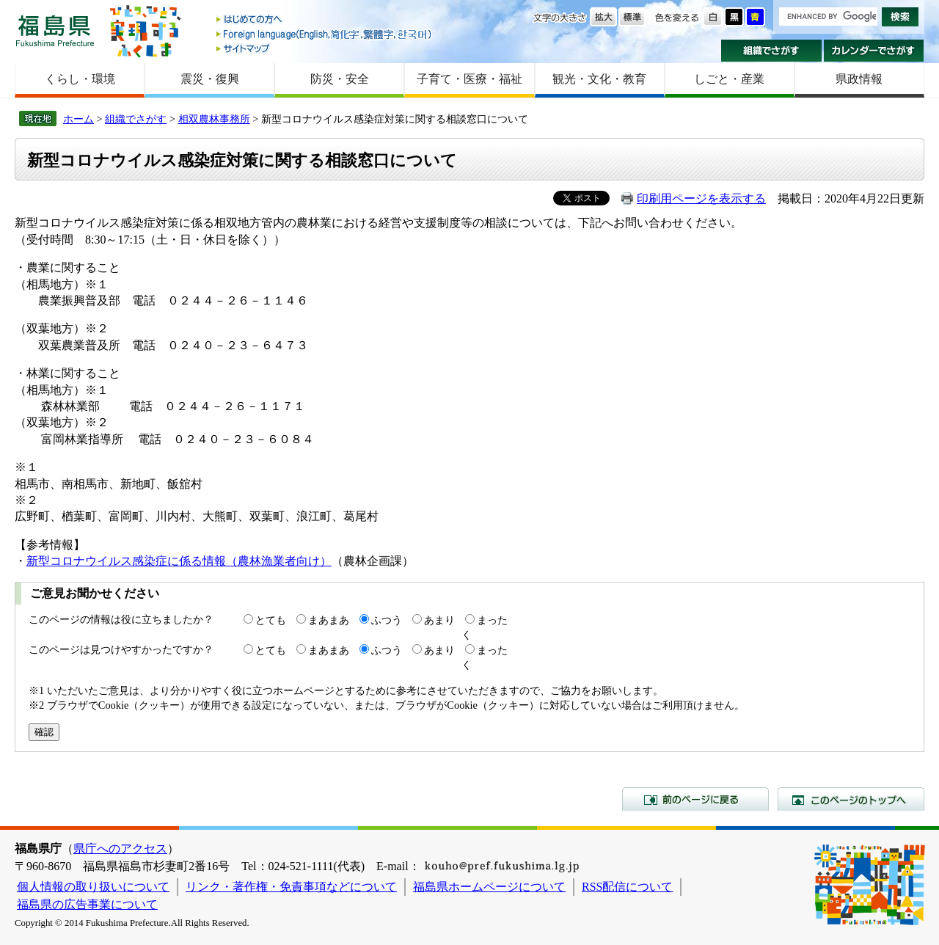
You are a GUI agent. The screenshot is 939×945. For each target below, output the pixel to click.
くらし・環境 (80, 79)
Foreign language (325, 34)
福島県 (55, 30)
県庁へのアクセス (120, 848)
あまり (439, 620)
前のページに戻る (695, 799)
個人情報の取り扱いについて (93, 886)
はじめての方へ (325, 20)
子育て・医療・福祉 (469, 79)
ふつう (386, 620)
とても (270, 620)
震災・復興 (209, 79)
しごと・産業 (729, 79)
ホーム (78, 119)
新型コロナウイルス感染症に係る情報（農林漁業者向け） (179, 561)
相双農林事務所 (214, 119)
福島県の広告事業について (87, 904)
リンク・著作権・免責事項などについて (291, 886)
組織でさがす (771, 51)
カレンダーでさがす (874, 51)
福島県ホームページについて (489, 886)
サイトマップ (325, 48)
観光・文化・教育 (599, 79)
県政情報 (859, 79)
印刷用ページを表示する (701, 198)
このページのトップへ (851, 799)
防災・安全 (339, 79)
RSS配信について (627, 886)
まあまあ (328, 620)
